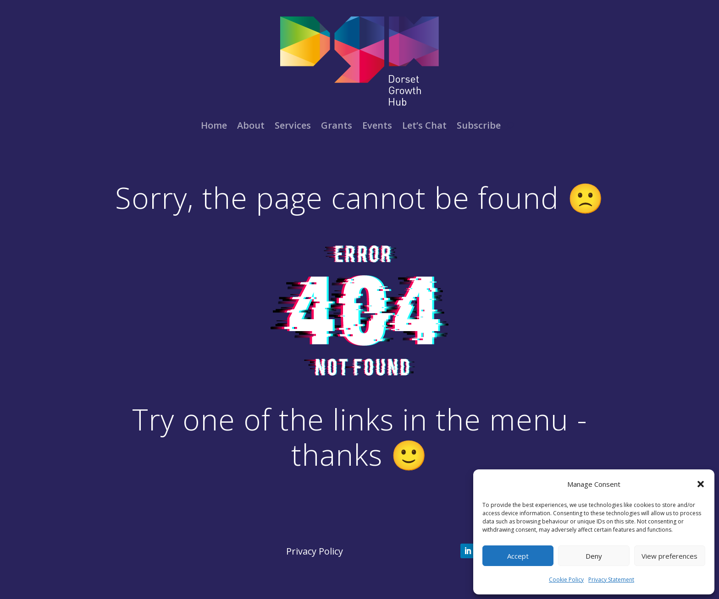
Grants (336, 125)
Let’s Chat (424, 125)
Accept (518, 556)
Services (293, 125)
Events (377, 125)
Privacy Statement (611, 579)
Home (214, 125)
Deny (594, 556)
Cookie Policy (566, 579)
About (251, 125)
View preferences (669, 556)
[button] (700, 484)
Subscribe (479, 125)
